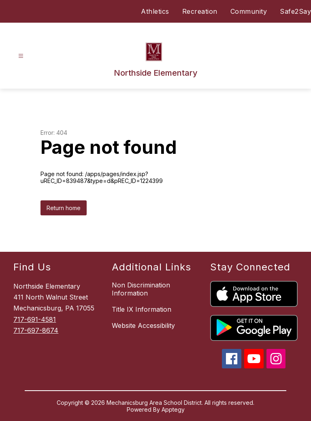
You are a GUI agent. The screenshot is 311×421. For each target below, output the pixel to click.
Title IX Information (141, 309)
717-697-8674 (35, 330)
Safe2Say (295, 11)
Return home (64, 207)
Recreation (199, 11)
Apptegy (173, 409)
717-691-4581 (34, 319)
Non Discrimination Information (141, 289)
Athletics (155, 11)
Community (248, 11)
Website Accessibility (143, 325)
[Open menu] (21, 56)
